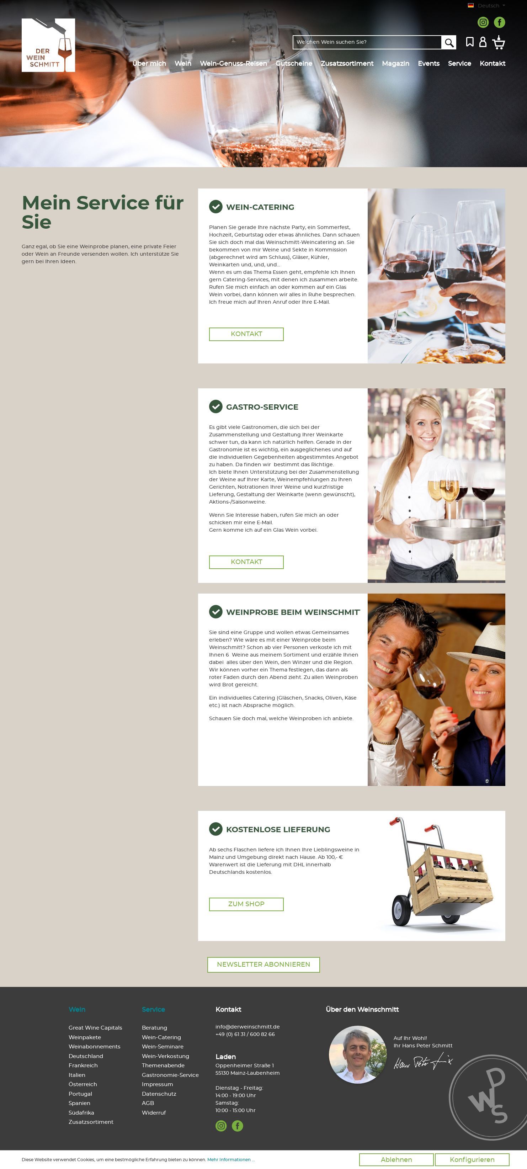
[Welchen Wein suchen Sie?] (367, 42)
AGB (148, 1103)
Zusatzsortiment (91, 1122)
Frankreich (83, 1065)
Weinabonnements (95, 1047)
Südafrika (81, 1113)
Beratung (154, 1028)
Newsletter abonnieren (263, 965)
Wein (77, 1010)
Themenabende (163, 1065)
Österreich (83, 1084)
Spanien (79, 1103)
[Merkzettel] (470, 41)
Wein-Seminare (162, 1047)
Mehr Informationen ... (231, 1160)
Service (153, 1010)
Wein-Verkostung (165, 1056)
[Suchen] (449, 42)
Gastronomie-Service (170, 1075)
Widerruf (154, 1113)
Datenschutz (159, 1094)
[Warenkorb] (497, 42)
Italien (77, 1075)
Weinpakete (85, 1037)
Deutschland (86, 1056)
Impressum (157, 1084)
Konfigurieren (472, 1160)
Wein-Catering (161, 1037)
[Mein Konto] (483, 41)
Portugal (80, 1094)
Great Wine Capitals (95, 1028)
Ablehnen (396, 1160)
